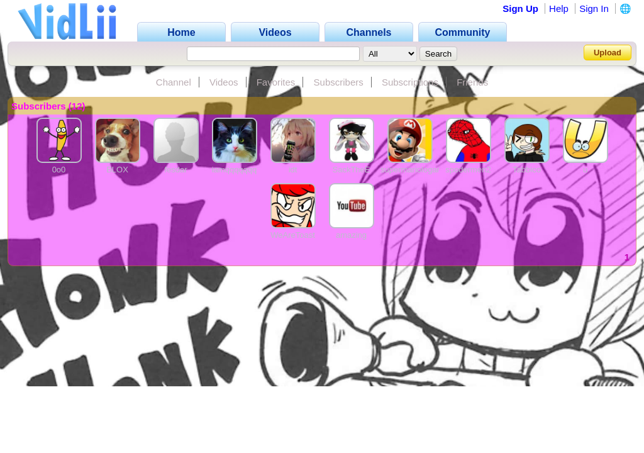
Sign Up (520, 8)
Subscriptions (410, 82)
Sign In (594, 8)
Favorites (276, 82)
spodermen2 (468, 169)
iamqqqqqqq (234, 169)
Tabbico (527, 169)
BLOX (117, 169)
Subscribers (339, 82)
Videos (223, 82)
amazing (351, 235)
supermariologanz (412, 169)
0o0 (59, 169)
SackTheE (351, 169)
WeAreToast (292, 235)
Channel (173, 82)
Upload (607, 52)
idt (293, 169)
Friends (472, 82)
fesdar (175, 169)
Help (559, 8)
